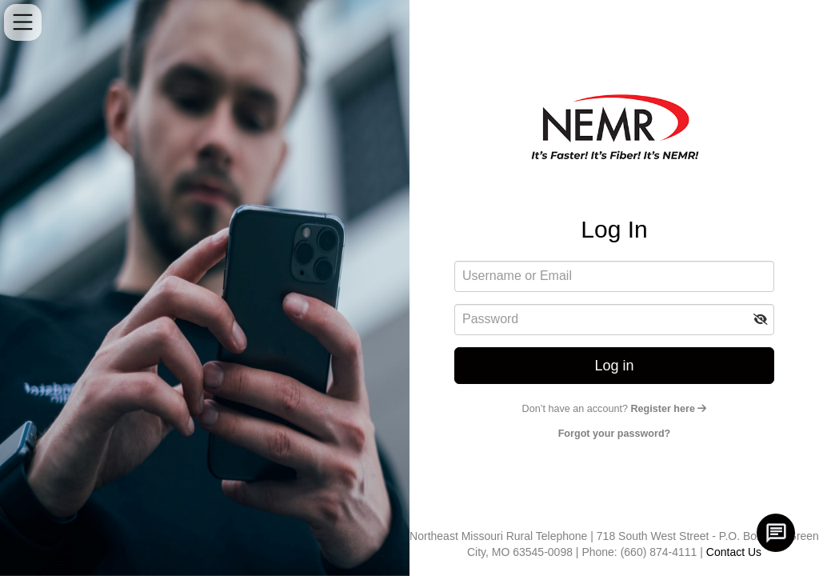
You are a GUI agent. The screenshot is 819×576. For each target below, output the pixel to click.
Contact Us (733, 552)
